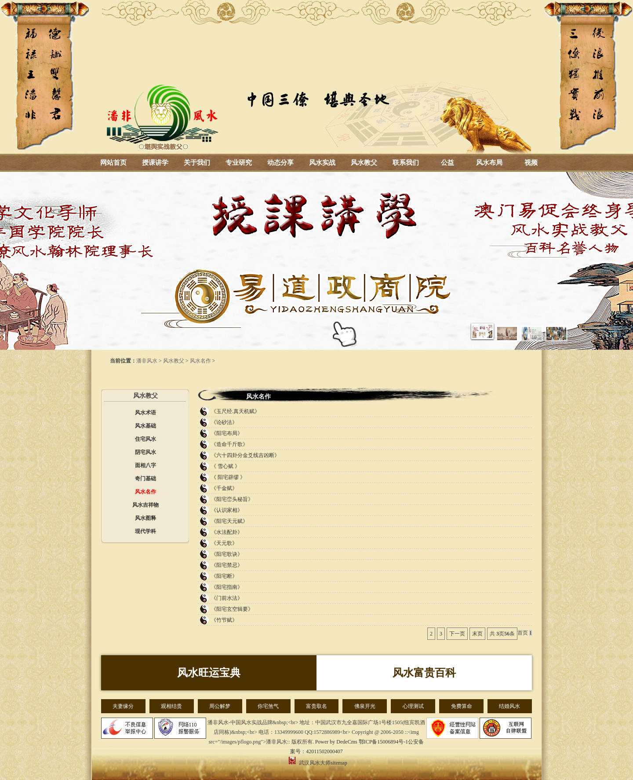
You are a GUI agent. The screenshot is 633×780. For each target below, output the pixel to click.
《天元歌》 (224, 543)
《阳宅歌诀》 (227, 554)
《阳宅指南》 (227, 587)
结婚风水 (509, 706)
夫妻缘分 (123, 706)
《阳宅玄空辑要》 (232, 609)
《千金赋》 (224, 488)
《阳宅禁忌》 (227, 565)
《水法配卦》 (227, 532)
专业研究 (239, 162)
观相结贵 (171, 706)
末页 (477, 634)
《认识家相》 (227, 510)
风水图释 (145, 518)
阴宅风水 (145, 452)
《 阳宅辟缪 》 (228, 477)
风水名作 (200, 361)
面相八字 (145, 465)
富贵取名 (316, 706)
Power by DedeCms (336, 742)
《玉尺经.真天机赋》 (235, 411)
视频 (531, 162)
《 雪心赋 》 (225, 466)
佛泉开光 (364, 706)
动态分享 (280, 162)
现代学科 (145, 531)
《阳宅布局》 (227, 433)
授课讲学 (155, 162)
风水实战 (322, 162)
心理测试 (413, 706)
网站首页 (113, 162)
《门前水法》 (227, 598)
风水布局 (489, 162)
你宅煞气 (268, 706)
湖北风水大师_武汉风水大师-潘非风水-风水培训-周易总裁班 (316, 77)
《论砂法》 (224, 422)
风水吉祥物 (145, 505)
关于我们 (197, 162)
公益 (447, 162)
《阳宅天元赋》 (229, 521)
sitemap (339, 763)
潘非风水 (146, 361)
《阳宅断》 (224, 576)
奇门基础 (145, 478)
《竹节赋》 (224, 620)
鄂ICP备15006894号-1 (383, 742)
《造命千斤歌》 (229, 444)
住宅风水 (145, 439)
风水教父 (364, 162)
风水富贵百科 (424, 672)
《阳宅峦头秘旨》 (232, 499)
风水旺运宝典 (208, 672)
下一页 (457, 634)
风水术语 (145, 413)
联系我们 (406, 162)
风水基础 (145, 426)
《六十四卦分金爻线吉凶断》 (245, 455)
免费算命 (461, 706)
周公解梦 (219, 706)
